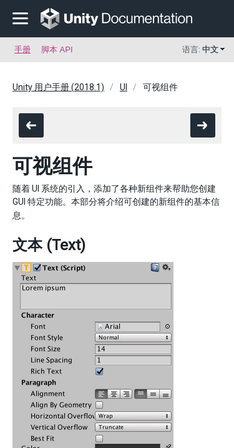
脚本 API (57, 49)
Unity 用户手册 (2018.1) (58, 87)
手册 (22, 49)
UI (123, 87)
